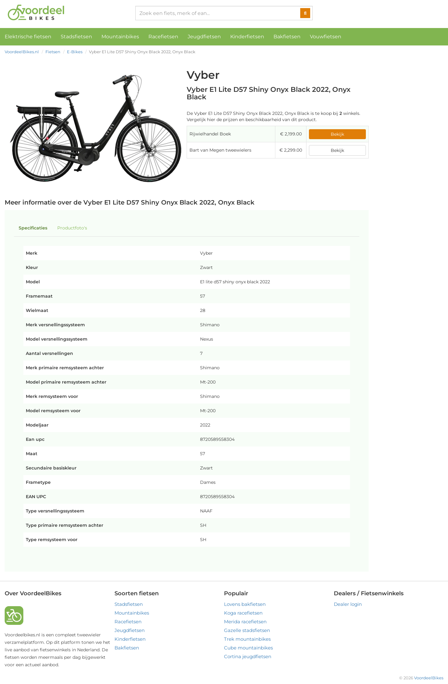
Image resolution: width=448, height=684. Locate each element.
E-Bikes (74, 51)
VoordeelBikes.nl (22, 51)
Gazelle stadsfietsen (247, 630)
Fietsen (52, 51)
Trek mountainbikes (247, 639)
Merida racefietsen (245, 622)
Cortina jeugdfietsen (247, 656)
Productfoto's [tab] (72, 228)
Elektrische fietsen (28, 37)
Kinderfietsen (247, 37)
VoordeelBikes (428, 677)
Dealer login (348, 604)
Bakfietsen (287, 37)
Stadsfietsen (76, 37)
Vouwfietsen (325, 37)
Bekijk (337, 134)
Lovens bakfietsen (245, 604)
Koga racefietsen (243, 613)
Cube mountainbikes (248, 648)
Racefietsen (163, 37)
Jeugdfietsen (204, 37)
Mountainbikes (120, 37)
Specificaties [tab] (33, 228)
